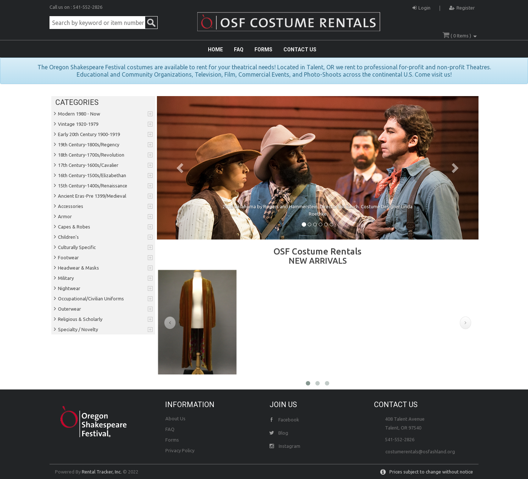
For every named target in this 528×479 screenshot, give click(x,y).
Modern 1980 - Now (79, 113)
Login (421, 6)
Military (66, 278)
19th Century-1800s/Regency (88, 144)
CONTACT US (299, 49)
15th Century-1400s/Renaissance (92, 185)
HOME (215, 49)
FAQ (238, 49)
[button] (181, 168)
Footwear (68, 257)
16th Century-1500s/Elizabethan (92, 175)
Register (462, 6)
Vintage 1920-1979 (78, 124)
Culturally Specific (77, 247)
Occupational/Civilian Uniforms (91, 298)
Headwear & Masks (78, 267)
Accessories (70, 206)
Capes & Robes (74, 226)
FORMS (263, 49)
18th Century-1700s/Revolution (91, 154)
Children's (68, 237)
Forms (172, 439)
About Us (175, 418)
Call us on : (61, 7)
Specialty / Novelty (78, 329)
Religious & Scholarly (80, 319)
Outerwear (69, 308)
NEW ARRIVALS (318, 260)
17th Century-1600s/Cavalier (88, 165)
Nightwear (69, 288)
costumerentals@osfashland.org (420, 451)
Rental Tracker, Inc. (102, 471)
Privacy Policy (179, 450)
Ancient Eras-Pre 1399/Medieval (92, 195)
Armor (65, 216)
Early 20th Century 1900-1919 (89, 134)
